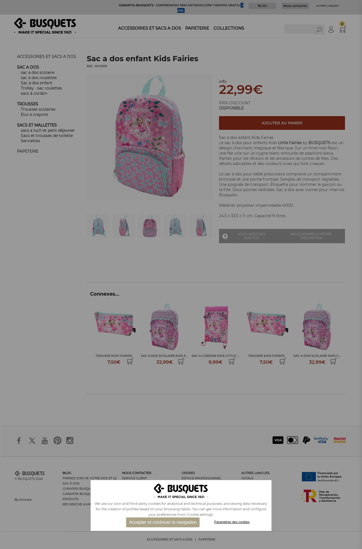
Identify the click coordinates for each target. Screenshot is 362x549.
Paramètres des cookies (232, 522)
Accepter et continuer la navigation (163, 522)
